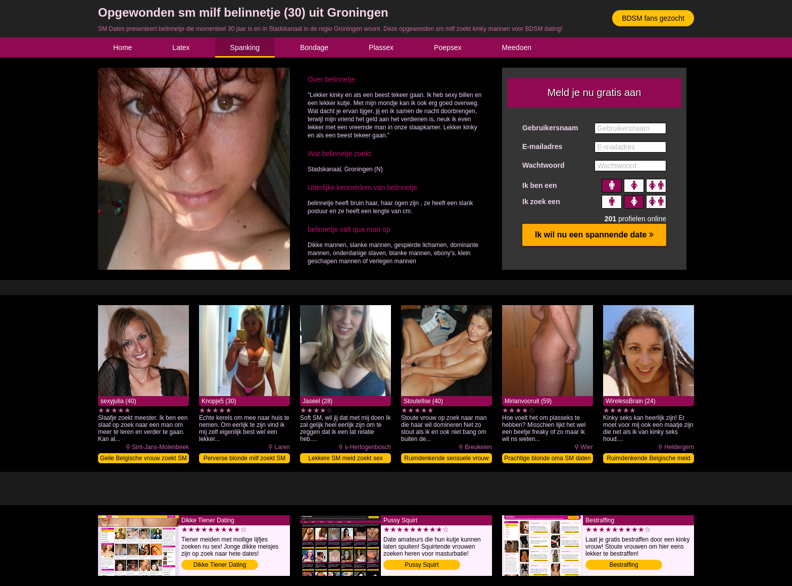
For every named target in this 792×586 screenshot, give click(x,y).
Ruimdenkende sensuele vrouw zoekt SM (446, 459)
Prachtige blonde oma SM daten (547, 458)
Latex (180, 47)
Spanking (245, 47)
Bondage (314, 47)
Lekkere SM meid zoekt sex (345, 458)
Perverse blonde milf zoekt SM (245, 458)
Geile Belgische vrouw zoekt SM (143, 458)
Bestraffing (623, 564)
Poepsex (447, 47)
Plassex (381, 47)
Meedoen (516, 47)
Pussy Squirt (421, 564)
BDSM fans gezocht (653, 18)
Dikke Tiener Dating (219, 564)
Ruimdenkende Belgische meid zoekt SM (648, 459)
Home (122, 47)
